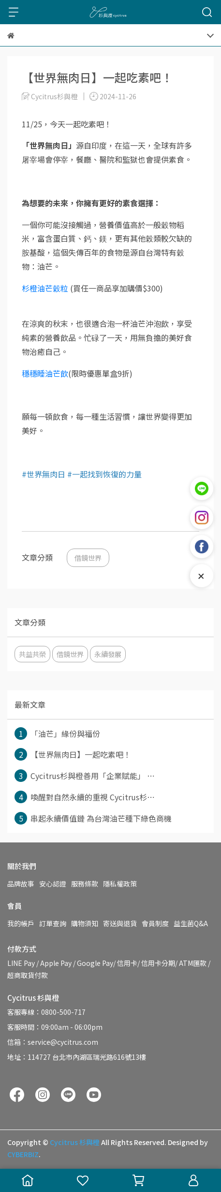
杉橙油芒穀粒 (45, 288)
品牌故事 (20, 883)
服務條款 (84, 883)
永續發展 (107, 654)
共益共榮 (32, 654)
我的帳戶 (20, 923)
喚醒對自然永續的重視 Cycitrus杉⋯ (85, 797)
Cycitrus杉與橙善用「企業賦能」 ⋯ (85, 775)
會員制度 (155, 923)
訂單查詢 (52, 923)
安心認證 (52, 883)
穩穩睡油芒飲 (45, 373)
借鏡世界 (88, 557)
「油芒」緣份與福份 (57, 733)
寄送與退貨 (120, 923)
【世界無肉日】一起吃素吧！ (73, 754)
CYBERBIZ (23, 1154)
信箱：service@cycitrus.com (52, 1042)
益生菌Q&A (191, 923)
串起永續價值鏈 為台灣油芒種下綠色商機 (93, 818)
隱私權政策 (120, 883)
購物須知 (84, 923)
